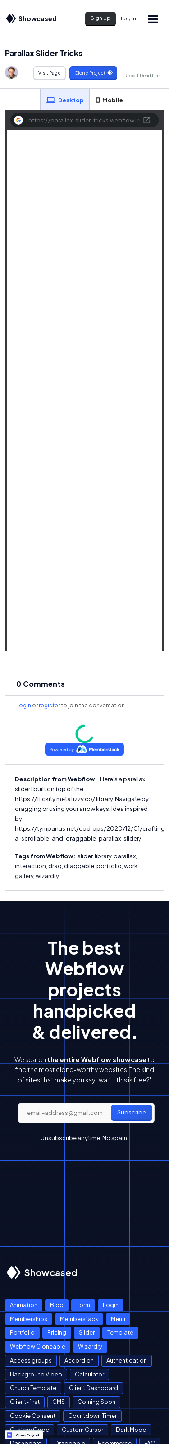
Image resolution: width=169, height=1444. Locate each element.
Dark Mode (131, 1429)
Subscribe (131, 1112)
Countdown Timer (92, 1415)
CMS (58, 1401)
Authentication (126, 1360)
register (49, 705)
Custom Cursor (82, 1429)
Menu (118, 1318)
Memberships (28, 1318)
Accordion (79, 1360)
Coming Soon (96, 1401)
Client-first (25, 1401)
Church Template (33, 1387)
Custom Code (29, 1429)
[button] (152, 18)
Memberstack (79, 1318)
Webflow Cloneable (37, 1346)
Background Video (36, 1374)
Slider (87, 1332)
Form (83, 1304)
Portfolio (22, 1332)
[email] (86, 1113)
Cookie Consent (32, 1415)
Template (120, 1332)
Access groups (31, 1360)
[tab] (65, 100)
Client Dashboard (93, 1387)
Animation (23, 1304)
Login (23, 705)
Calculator (89, 1374)
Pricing (56, 1332)
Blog (57, 1304)
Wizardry (90, 1346)
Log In (128, 18)
